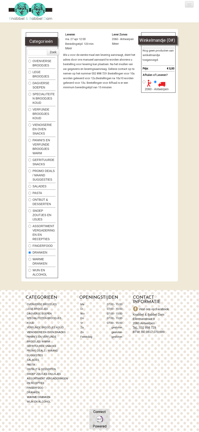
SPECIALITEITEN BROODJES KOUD (41, 98)
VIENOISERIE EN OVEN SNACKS (40, 129)
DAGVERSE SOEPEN (38, 85)
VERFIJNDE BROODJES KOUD (38, 114)
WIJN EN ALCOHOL (37, 272)
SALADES (37, 186)
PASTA (35, 193)
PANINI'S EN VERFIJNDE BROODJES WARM (39, 146)
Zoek (53, 52)
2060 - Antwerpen (157, 89)
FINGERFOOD (40, 245)
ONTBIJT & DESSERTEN (39, 202)
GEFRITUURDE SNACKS (41, 162)
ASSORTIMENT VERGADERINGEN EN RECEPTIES (41, 232)
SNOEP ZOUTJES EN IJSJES (39, 215)
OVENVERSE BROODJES (39, 63)
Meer (68, 48)
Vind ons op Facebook (149, 309)
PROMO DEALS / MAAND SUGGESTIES (41, 175)
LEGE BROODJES (39, 74)
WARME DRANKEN (38, 261)
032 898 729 (147, 327)
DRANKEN (37, 252)
